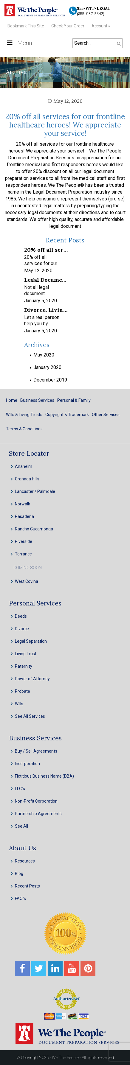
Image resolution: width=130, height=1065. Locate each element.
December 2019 (50, 380)
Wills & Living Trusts (24, 414)
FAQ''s (20, 898)
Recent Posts (27, 886)
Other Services (106, 414)
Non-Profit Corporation (36, 801)
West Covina (26, 581)
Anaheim (23, 466)
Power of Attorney (32, 678)
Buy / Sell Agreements (36, 751)
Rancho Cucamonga (34, 529)
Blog (19, 873)
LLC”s (20, 788)
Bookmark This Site (25, 26)
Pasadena (24, 516)
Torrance (23, 554)
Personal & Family (74, 400)
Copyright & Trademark (67, 414)
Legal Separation (31, 641)
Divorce (22, 628)
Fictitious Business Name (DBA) (44, 776)
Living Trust (25, 653)
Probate (22, 691)
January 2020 (47, 367)
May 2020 (43, 355)
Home (11, 400)
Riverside (23, 541)
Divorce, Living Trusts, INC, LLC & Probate (46, 309)
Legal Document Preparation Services (46, 279)
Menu (19, 42)
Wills (19, 703)
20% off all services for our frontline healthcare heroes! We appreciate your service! (65, 125)
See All (21, 826)
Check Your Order (67, 26)
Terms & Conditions (24, 428)
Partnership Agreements (38, 813)
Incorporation (27, 763)
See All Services (30, 716)
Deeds (21, 616)
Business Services (37, 400)
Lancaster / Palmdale (35, 491)
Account (99, 26)
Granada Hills (27, 479)
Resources (25, 861)
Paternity (23, 666)
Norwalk (22, 504)
